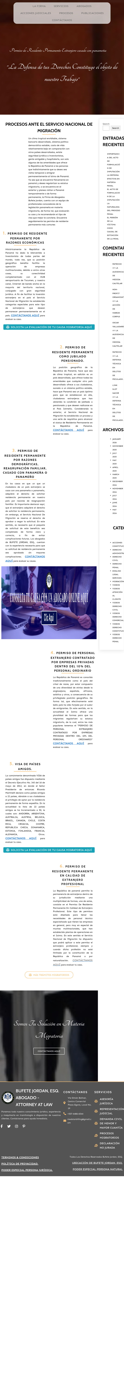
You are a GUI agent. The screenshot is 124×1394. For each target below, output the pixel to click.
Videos (116, 585)
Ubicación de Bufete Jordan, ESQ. (97, 1162)
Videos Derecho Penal (117, 638)
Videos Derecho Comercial (118, 616)
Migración (118, 581)
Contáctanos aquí (68, 430)
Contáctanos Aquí (25, 315)
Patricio (117, 264)
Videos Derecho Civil (117, 606)
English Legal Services (117, 574)
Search (106, 124)
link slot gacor (116, 389)
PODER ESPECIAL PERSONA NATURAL (98, 1169)
